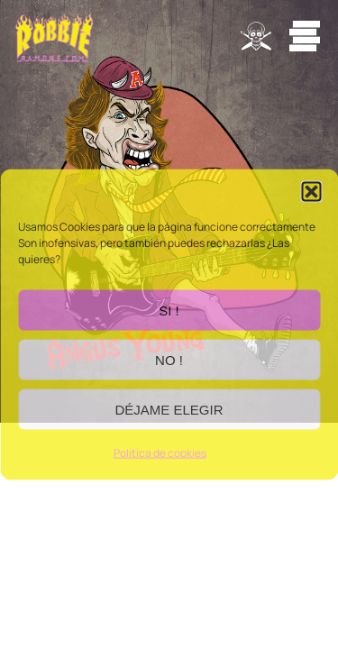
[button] (311, 192)
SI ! (169, 309)
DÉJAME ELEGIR (168, 408)
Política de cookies (160, 453)
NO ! (169, 359)
